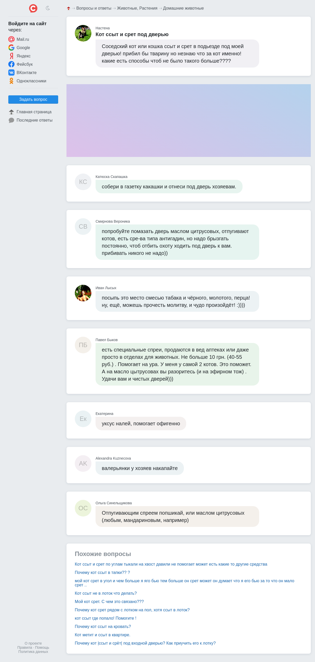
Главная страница (29, 112)
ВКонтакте (22, 72)
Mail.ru (18, 39)
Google (19, 47)
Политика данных (33, 652)
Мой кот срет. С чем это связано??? (109, 601)
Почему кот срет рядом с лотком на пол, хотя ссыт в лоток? (132, 610)
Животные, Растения (137, 8)
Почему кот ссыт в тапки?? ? (102, 572)
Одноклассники (27, 81)
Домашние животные (183, 8)
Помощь (42, 647)
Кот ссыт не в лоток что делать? (106, 593)
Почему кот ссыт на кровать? (103, 626)
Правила (24, 647)
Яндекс (19, 56)
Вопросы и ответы (93, 8)
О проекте (33, 643)
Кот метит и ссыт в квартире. (102, 635)
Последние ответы (30, 120)
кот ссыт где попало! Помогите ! (105, 618)
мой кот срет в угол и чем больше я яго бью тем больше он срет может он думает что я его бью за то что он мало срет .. (184, 583)
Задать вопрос (33, 99)
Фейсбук (20, 64)
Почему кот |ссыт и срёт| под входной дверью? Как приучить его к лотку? (145, 643)
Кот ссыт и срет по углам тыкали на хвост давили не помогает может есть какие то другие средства (171, 564)
